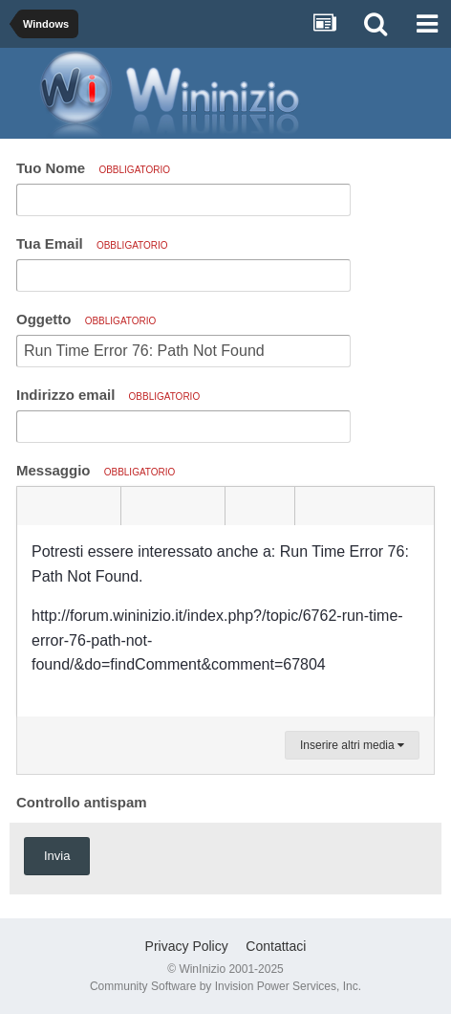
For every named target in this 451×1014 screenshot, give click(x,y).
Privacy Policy (186, 946)
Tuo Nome (93, 168)
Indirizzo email (108, 394)
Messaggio (95, 470)
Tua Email (92, 243)
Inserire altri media (352, 745)
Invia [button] (57, 856)
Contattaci (276, 946)
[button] (34, 506)
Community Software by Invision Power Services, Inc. (225, 986)
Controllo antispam (81, 802)
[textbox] (225, 620)
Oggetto (86, 319)
